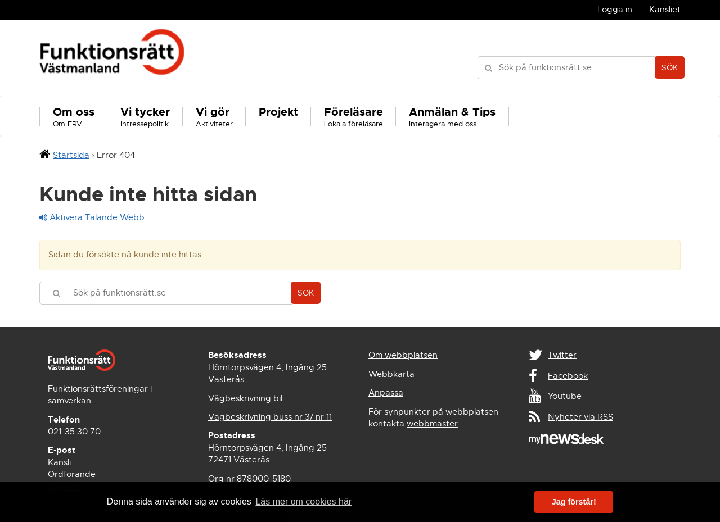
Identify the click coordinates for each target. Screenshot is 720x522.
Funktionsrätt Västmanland (112, 58)
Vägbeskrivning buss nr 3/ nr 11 (270, 417)
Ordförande (72, 474)
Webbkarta (391, 374)
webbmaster (432, 424)
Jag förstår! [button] (574, 501)
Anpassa (385, 393)
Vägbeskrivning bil (245, 398)
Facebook (568, 376)
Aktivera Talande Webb (92, 217)
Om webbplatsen (403, 355)
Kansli (59, 462)
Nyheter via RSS (580, 417)
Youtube (565, 396)
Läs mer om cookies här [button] (303, 501)
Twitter (562, 355)
